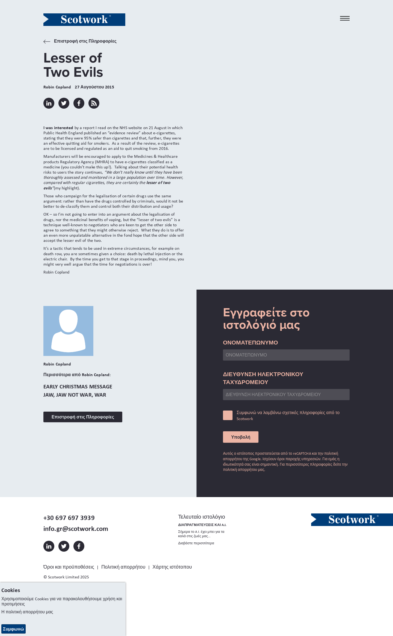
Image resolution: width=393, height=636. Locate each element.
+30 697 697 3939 (69, 517)
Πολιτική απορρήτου (123, 567)
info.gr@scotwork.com (75, 528)
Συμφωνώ (13, 629)
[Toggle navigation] (345, 18)
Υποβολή (240, 437)
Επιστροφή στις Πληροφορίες (80, 41)
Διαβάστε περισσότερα (196, 543)
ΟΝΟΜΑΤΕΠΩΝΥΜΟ (250, 342)
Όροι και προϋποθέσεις (68, 567)
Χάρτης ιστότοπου (172, 567)
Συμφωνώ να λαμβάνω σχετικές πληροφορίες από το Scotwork (288, 415)
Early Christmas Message (77, 386)
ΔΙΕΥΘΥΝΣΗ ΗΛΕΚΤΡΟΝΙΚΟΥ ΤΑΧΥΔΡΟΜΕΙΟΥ (263, 378)
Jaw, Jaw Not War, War (74, 394)
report (88, 127)
